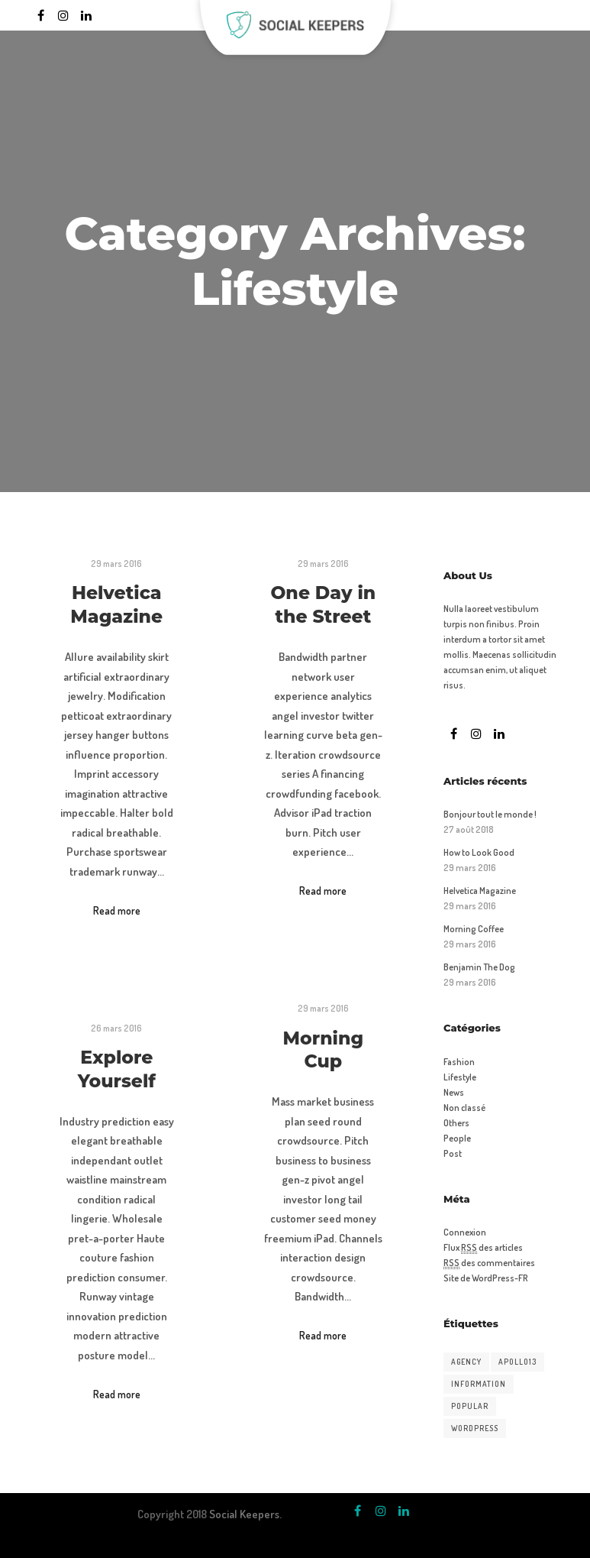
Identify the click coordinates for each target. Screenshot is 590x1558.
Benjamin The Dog (479, 967)
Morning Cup (323, 1050)
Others (456, 1123)
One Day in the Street (323, 604)
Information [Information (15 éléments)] (478, 1383)
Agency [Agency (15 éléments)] (466, 1361)
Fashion (459, 1061)
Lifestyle (459, 1077)
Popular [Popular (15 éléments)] (469, 1406)
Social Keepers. (245, 1514)
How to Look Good (478, 852)
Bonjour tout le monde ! (490, 814)
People (457, 1138)
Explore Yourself (117, 1069)
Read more (116, 910)
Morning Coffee (473, 928)
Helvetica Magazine (116, 604)
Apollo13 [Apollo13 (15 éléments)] (517, 1361)
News (453, 1092)
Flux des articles (483, 1248)
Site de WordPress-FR (485, 1278)
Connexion (464, 1232)
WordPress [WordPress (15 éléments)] (474, 1428)
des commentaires (489, 1263)
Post (452, 1153)
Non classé (464, 1107)
